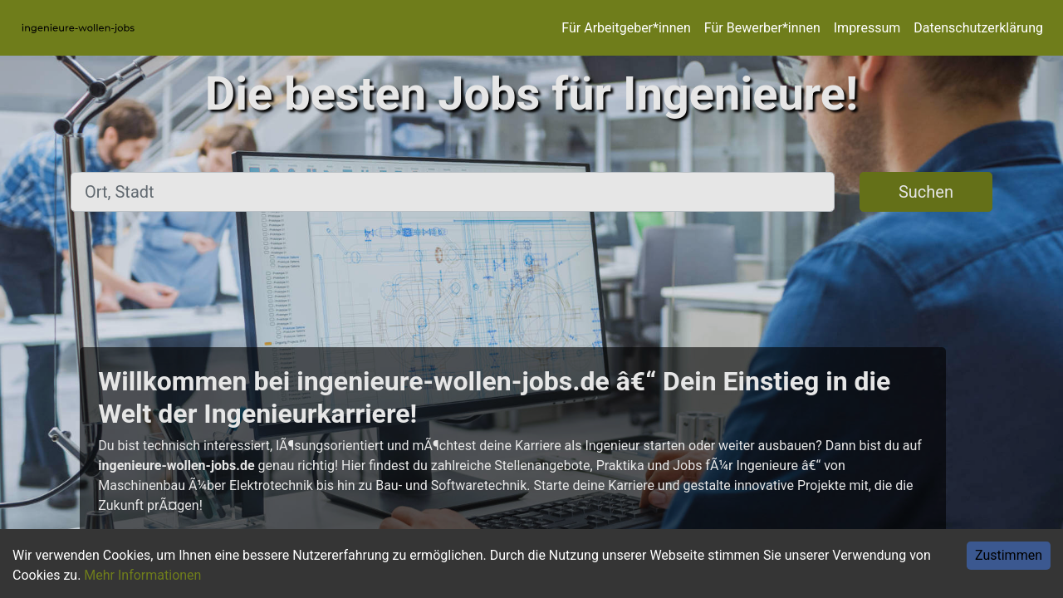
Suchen (926, 192)
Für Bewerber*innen (762, 28)
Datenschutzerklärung (978, 28)
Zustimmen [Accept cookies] (1008, 555)
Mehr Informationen (142, 575)
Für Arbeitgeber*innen (625, 28)
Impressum (867, 28)
